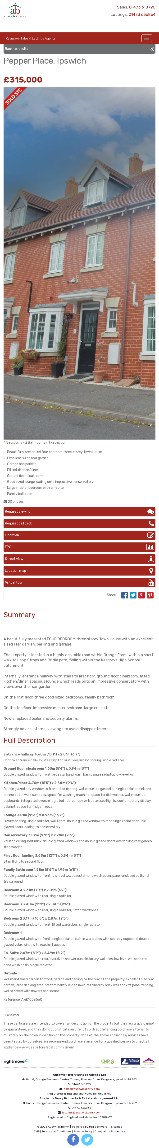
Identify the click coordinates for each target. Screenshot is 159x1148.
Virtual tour (79, 582)
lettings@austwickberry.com (81, 1112)
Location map (79, 570)
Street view (79, 559)
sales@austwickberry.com (82, 1089)
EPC (79, 547)
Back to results (79, 49)
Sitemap (116, 1126)
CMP (37, 1131)
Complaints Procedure (110, 1131)
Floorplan (79, 535)
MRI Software (98, 1126)
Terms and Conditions (57, 1131)
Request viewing (79, 511)
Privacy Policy (83, 1131)
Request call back (79, 523)
